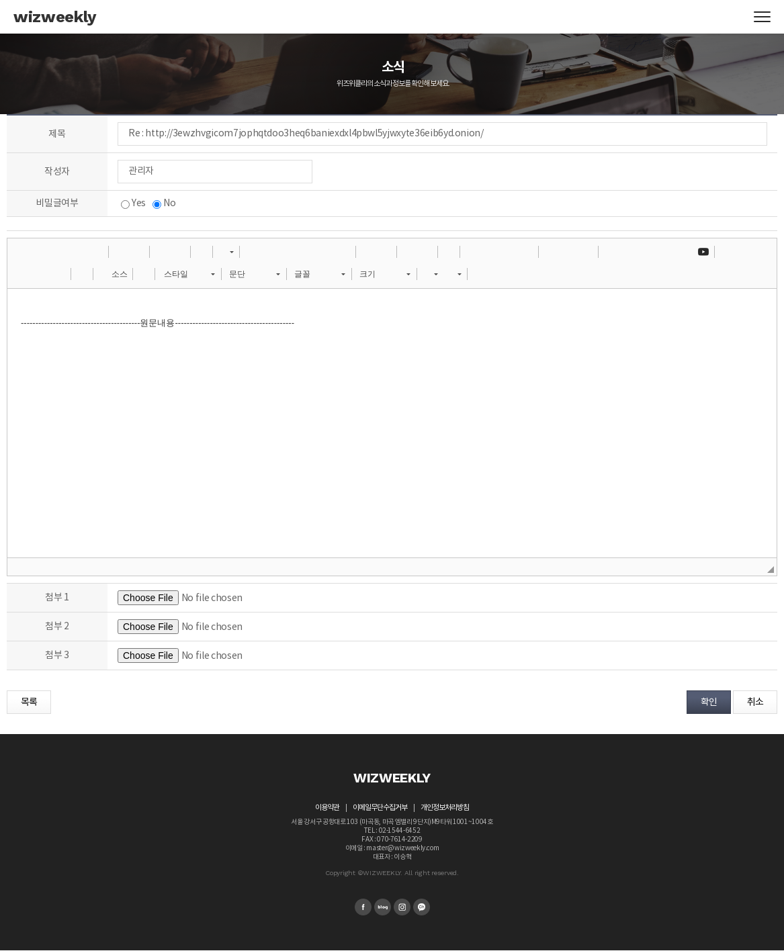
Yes (133, 203)
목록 (29, 702)
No (164, 203)
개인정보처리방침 (445, 807)
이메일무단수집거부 (380, 807)
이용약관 (327, 807)
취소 (755, 702)
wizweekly (55, 16)
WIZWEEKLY (392, 778)
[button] (22, 252)
